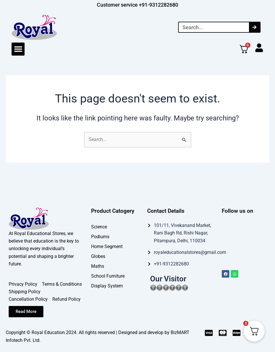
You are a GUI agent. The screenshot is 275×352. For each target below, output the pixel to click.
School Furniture (108, 275)
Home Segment (107, 246)
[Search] (254, 27)
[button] (18, 49)
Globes (98, 256)
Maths (97, 266)
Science (99, 226)
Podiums (100, 236)
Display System (107, 285)
